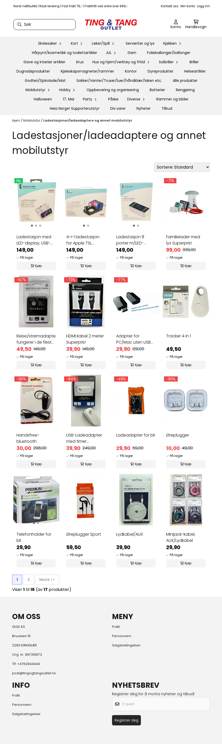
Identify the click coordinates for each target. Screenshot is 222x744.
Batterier (157, 89)
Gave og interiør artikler (44, 62)
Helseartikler (195, 71)
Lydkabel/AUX (129, 534)
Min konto (188, 6)
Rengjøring (185, 89)
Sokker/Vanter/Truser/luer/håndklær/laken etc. (119, 80)
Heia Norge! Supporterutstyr (74, 108)
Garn (131, 52)
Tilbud (166, 108)
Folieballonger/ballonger (168, 52)
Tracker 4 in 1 (178, 336)
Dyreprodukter (160, 71)
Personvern (121, 636)
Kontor (131, 71)
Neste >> (47, 579)
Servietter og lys (140, 43)
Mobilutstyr (32, 120)
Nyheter (143, 108)
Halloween (43, 99)
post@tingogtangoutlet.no (34, 673)
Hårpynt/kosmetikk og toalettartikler (64, 52)
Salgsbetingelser (126, 645)
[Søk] (44, 24)
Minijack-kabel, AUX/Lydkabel (180, 537)
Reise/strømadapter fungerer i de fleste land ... (36, 339)
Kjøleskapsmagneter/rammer (87, 71)
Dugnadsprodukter (33, 71)
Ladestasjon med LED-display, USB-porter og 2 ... (33, 240)
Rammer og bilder (172, 99)
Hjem (16, 120)
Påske (113, 99)
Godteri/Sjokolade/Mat (45, 80)
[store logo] (111, 24)
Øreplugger (177, 435)
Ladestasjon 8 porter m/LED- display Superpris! (133, 240)
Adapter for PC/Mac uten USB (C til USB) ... (133, 339)
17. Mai (68, 99)
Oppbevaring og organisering (113, 89)
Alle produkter (185, 80)
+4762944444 (28, 664)
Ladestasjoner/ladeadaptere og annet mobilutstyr (87, 120)
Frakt (116, 626)
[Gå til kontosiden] (175, 24)
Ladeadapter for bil (135, 435)
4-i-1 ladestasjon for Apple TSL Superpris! (82, 240)
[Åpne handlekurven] (196, 24)
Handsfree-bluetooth (27, 438)
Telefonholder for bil (33, 537)
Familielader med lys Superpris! (183, 240)
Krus (80, 62)
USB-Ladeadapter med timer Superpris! (84, 438)
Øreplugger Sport (83, 534)
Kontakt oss (169, 6)
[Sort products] (182, 167)
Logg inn (203, 6)
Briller (194, 62)
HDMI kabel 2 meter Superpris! (85, 339)
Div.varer (118, 108)
